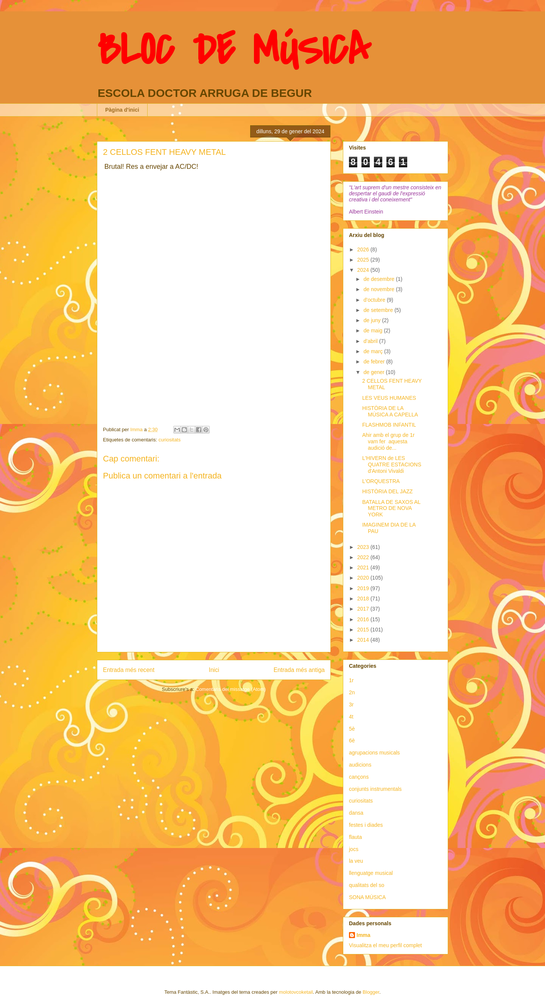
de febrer (374, 362)
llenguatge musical (371, 873)
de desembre (379, 279)
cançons (359, 777)
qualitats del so (366, 885)
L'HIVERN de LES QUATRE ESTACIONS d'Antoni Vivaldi (391, 464)
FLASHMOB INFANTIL (389, 425)
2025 (364, 260)
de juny (372, 320)
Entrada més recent (128, 670)
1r (351, 680)
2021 (364, 567)
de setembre (378, 310)
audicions (360, 765)
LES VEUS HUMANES (389, 398)
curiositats (170, 440)
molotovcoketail (296, 992)
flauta (355, 837)
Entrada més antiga (299, 670)
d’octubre (374, 300)
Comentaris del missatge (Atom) (231, 689)
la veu (356, 861)
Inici (214, 670)
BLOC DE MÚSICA (234, 50)
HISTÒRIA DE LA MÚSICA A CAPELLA (390, 411)
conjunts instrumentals (375, 789)
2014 (364, 640)
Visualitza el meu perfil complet (385, 945)
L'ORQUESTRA (381, 481)
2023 (364, 547)
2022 (364, 557)
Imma (364, 935)
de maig (373, 330)
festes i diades (366, 825)
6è (352, 740)
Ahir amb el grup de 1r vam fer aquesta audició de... (388, 441)
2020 (364, 578)
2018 (364, 598)
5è (352, 729)
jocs (353, 849)
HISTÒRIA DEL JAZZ (387, 491)
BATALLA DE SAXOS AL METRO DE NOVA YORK (391, 508)
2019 (364, 588)
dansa (356, 813)
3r (351, 704)
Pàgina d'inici (122, 110)
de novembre (379, 289)
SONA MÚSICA (367, 897)
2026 (364, 249)
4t (351, 717)
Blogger (371, 992)
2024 (364, 270)
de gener (374, 372)
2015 (364, 630)
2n (352, 692)
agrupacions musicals (374, 753)
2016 (364, 619)
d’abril (371, 341)
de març (373, 351)
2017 (364, 609)
